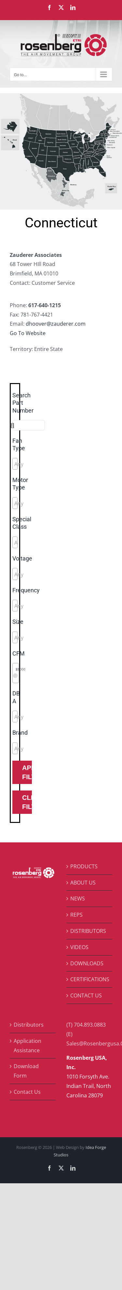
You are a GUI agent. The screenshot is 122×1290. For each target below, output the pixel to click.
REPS (76, 914)
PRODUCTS (84, 866)
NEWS (77, 898)
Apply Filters (27, 772)
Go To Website (28, 333)
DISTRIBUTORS (88, 930)
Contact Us (27, 1091)
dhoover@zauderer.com (56, 323)
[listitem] (10, 126)
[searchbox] (43, 464)
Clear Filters (27, 802)
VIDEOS (79, 947)
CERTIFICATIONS (89, 979)
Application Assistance (27, 1045)
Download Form (26, 1071)
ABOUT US (83, 882)
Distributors (29, 1024)
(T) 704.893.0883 (86, 1024)
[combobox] (15, 464)
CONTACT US (86, 995)
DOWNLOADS (86, 963)
